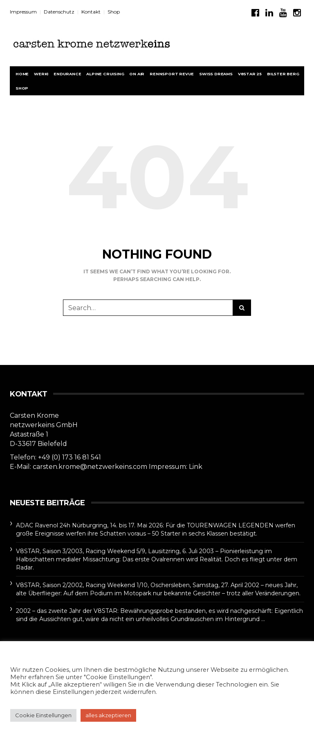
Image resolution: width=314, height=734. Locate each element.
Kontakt (91, 12)
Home (22, 74)
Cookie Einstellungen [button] (43, 715)
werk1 (41, 74)
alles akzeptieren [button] (108, 715)
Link (195, 467)
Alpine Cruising (105, 74)
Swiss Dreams (216, 74)
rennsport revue (172, 74)
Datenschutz (59, 12)
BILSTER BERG (283, 74)
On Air (136, 74)
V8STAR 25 (250, 74)
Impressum (23, 12)
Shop (114, 12)
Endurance (67, 74)
